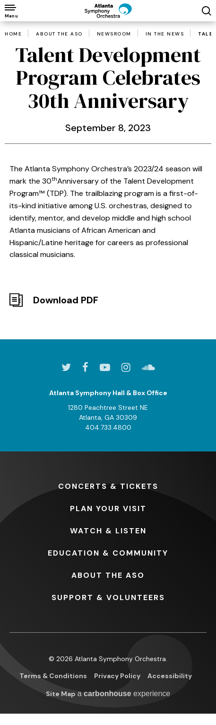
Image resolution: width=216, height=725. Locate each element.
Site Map (61, 694)
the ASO (108, 575)
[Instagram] (125, 367)
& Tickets (108, 486)
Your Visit (108, 508)
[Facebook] (85, 367)
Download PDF (65, 300)
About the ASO (59, 34)
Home (13, 34)
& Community (108, 553)
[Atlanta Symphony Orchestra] (108, 10)
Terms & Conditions (53, 676)
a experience (124, 694)
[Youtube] (105, 367)
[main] (108, 166)
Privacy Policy (117, 676)
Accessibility (169, 676)
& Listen (108, 531)
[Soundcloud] (148, 367)
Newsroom (114, 34)
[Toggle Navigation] (11, 11)
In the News (165, 34)
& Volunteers (108, 597)
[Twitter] (66, 367)
